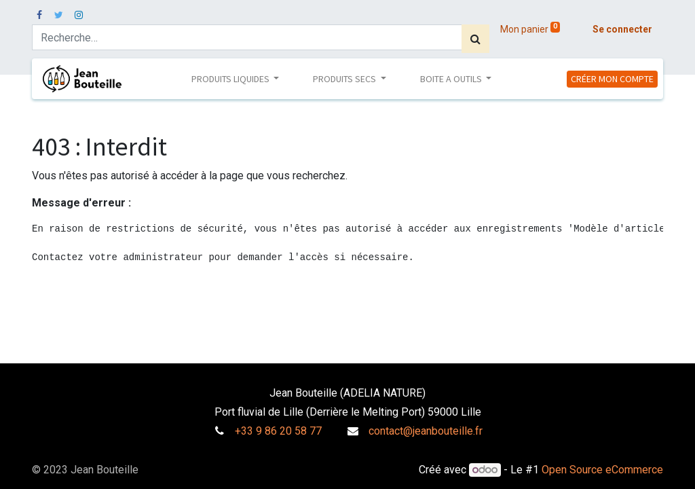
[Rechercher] (475, 38)
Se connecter (622, 29)
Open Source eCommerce (602, 469)
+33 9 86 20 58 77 (278, 430)
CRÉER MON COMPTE (612, 79)
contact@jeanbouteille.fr (426, 430)
